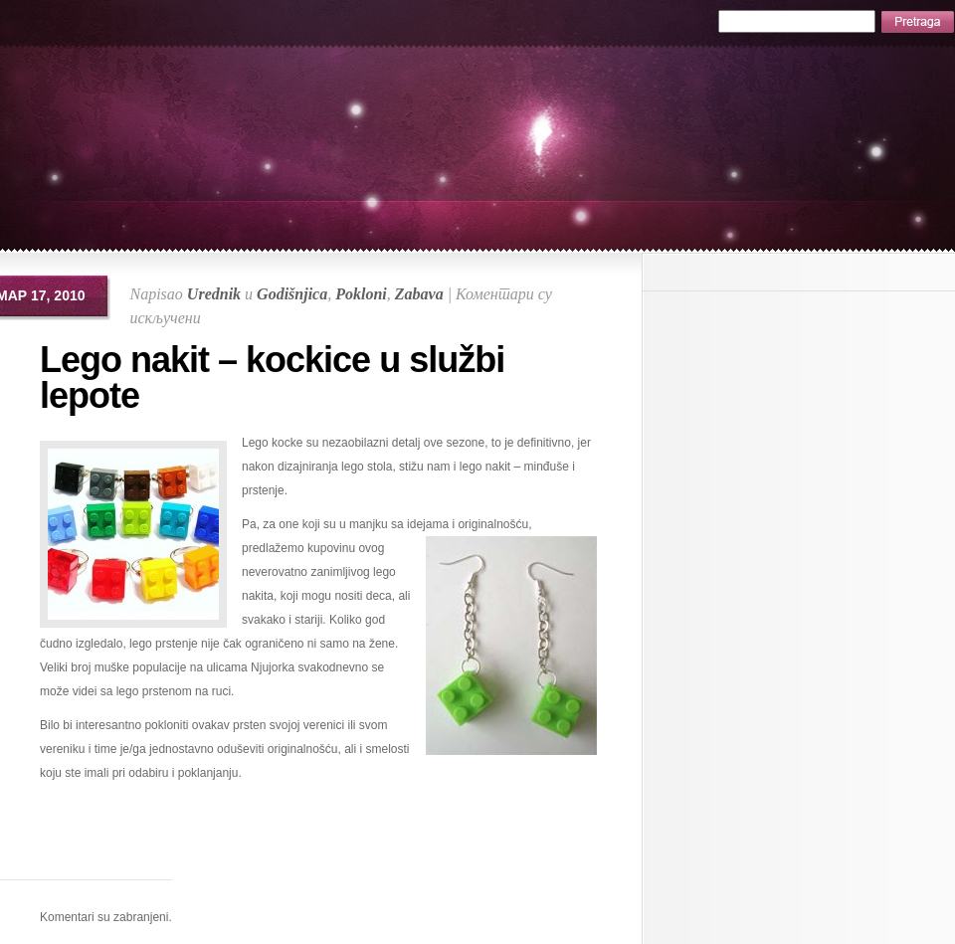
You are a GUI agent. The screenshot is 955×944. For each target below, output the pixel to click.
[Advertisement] (321, 849)
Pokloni (361, 293)
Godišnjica (292, 293)
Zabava (419, 293)
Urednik (214, 293)
